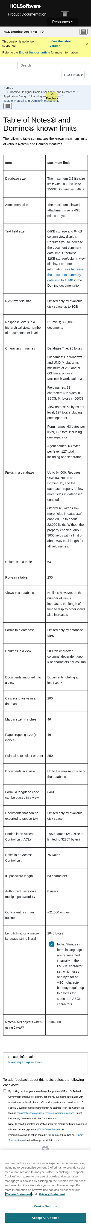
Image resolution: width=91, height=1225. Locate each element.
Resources (61, 22)
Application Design (15, 96)
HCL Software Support (48, 1129)
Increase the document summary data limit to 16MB (65, 274)
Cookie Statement (18, 1196)
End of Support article (34, 52)
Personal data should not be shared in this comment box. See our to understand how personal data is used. (46, 1138)
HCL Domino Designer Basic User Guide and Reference (39, 92)
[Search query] (51, 65)
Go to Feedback (52, 96)
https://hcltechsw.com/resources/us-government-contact (45, 1113)
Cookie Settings (45, 1208)
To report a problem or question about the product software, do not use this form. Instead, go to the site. (48, 1127)
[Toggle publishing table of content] (7, 106)
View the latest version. (60, 44)
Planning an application (46, 96)
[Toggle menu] (83, 32)
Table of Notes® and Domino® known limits (31, 100)
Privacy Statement (52, 1196)
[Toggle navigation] (65, 14)
